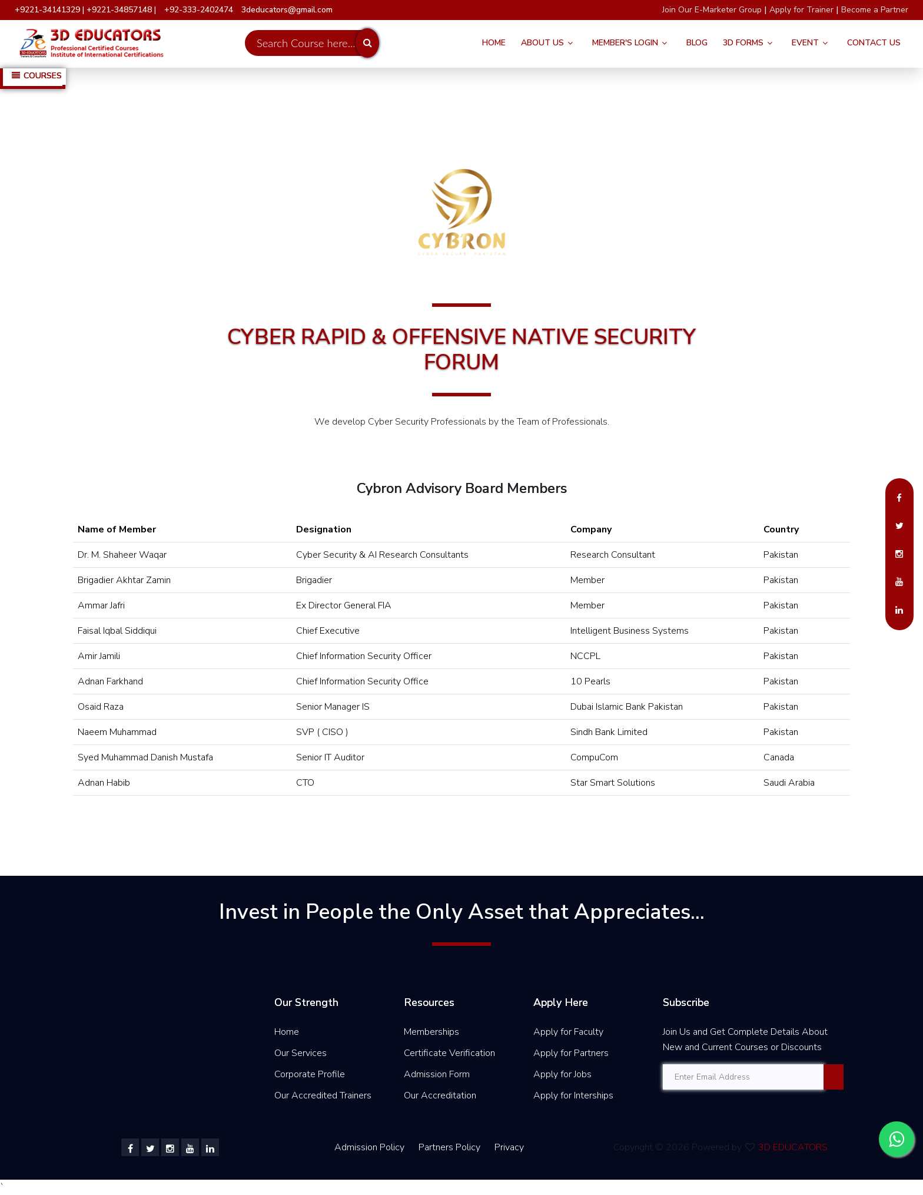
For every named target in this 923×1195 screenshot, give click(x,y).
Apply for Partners (571, 1053)
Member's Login (625, 42)
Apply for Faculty (568, 1031)
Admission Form (437, 1074)
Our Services (300, 1053)
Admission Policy (369, 1147)
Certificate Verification (449, 1053)
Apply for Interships (573, 1095)
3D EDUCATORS (793, 1147)
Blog (697, 42)
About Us (542, 42)
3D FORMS (743, 42)
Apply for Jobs (562, 1074)
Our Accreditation (440, 1095)
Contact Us (874, 42)
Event (805, 42)
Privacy (509, 1147)
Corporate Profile (309, 1074)
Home (494, 42)
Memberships (431, 1031)
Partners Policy (451, 1147)
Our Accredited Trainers (322, 1095)
